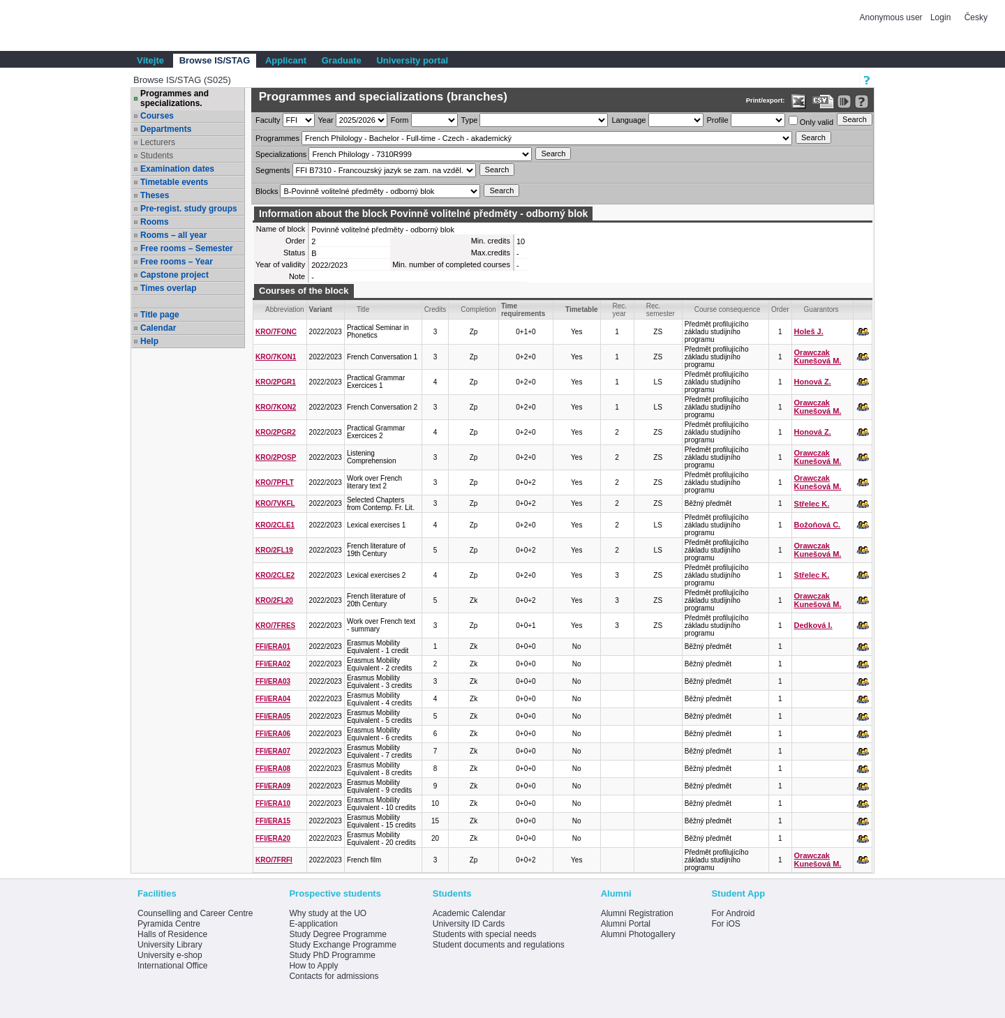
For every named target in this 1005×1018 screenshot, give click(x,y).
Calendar (158, 328)
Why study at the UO (327, 913)
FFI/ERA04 (272, 699)
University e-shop (169, 955)
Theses (154, 195)
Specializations (280, 154)
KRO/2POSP (275, 457)
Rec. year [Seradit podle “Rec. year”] (620, 309)
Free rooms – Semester (186, 248)
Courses (157, 116)
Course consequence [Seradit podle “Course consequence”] (727, 309)
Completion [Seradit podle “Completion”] (478, 309)
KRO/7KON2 (275, 407)
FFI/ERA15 (272, 821)
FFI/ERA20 (272, 838)
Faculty (267, 120)
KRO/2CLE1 (275, 525)
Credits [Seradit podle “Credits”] (435, 309)
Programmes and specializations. (174, 98)
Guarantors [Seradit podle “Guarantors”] (821, 309)
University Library (169, 945)
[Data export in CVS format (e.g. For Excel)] (823, 101)
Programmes (277, 138)
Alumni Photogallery (638, 934)
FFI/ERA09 (272, 786)
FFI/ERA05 (272, 716)
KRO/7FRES (275, 625)
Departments (165, 129)
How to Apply (313, 966)
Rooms (154, 222)
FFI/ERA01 (272, 646)
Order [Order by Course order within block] (780, 309)
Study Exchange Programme (342, 945)
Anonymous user (892, 17)
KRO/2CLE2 (275, 575)
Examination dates (177, 169)
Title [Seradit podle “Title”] (363, 309)
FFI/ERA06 (272, 734)
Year (326, 120)
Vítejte (150, 60)
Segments (272, 170)
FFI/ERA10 (272, 803)
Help (149, 341)
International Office (172, 966)
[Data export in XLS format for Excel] (799, 101)
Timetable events (174, 182)
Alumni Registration (637, 913)
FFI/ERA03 (272, 681)
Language (628, 120)
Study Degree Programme (337, 934)
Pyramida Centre (168, 924)
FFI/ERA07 (272, 751)
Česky (976, 17)
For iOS (725, 924)
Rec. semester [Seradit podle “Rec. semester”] (660, 309)
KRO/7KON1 (275, 357)
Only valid (811, 121)
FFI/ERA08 (272, 768)
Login (940, 17)
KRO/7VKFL (275, 503)
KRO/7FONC (276, 332)
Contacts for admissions (333, 976)
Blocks (266, 191)
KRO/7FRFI (273, 860)
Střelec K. (812, 504)
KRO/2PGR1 (275, 382)
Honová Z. (812, 381)
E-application (313, 924)
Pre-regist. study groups (188, 209)
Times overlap (168, 288)
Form (400, 120)
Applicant (285, 60)
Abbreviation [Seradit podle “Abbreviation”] (284, 309)
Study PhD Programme (332, 955)
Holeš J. (809, 331)
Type (469, 120)
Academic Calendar (469, 913)
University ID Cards (469, 924)
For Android (732, 913)
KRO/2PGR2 (275, 432)
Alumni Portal (625, 924)
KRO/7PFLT (274, 482)
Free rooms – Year (176, 262)
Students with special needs (485, 934)
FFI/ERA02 (272, 664)
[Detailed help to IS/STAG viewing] (861, 101)
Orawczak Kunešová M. (818, 356)
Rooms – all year (173, 235)
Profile (718, 120)
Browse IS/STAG (215, 60)
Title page (159, 315)
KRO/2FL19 (274, 550)
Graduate (342, 60)
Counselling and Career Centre (195, 913)
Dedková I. (813, 625)
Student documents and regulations (499, 945)
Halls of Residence (172, 934)
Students (156, 155)
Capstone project (174, 275)
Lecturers (157, 142)
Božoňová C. (817, 525)
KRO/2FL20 (274, 600)
